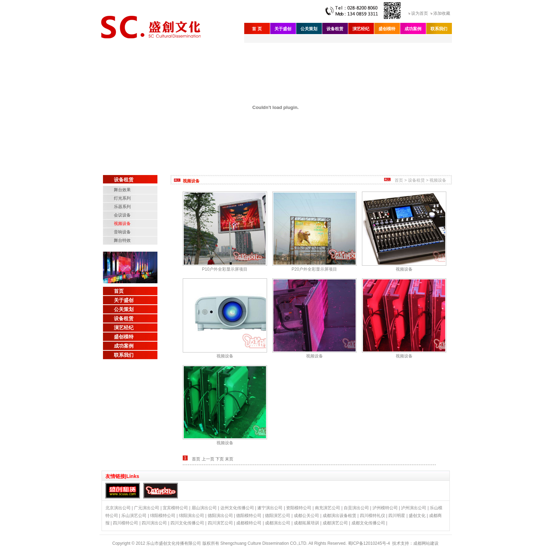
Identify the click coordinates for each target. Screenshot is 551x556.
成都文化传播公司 (368, 523)
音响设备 (122, 231)
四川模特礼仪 (372, 515)
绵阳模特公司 (162, 515)
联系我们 (438, 28)
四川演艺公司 (220, 523)
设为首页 (419, 13)
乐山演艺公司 (134, 515)
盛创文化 (417, 515)
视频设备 (122, 223)
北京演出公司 (118, 507)
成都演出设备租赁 (339, 515)
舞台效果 (122, 189)
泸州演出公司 (413, 507)
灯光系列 (122, 198)
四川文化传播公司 (187, 523)
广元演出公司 (146, 507)
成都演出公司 (277, 523)
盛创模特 (386, 28)
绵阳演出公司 (191, 515)
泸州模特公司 (385, 507)
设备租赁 (334, 28)
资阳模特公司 (298, 507)
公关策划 (308, 28)
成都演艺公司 (335, 523)
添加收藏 (441, 13)
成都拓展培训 (306, 523)
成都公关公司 (306, 515)
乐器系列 (122, 206)
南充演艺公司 (327, 507)
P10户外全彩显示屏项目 (224, 269)
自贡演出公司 (356, 507)
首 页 (256, 28)
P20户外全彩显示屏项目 (314, 269)
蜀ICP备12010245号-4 (369, 543)
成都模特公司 (248, 523)
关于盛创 (282, 28)
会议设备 (122, 215)
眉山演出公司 (204, 507)
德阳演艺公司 (277, 515)
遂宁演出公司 (270, 507)
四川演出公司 (154, 523)
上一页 (208, 459)
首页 (119, 291)
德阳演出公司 (220, 515)
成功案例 (412, 28)
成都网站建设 (426, 543)
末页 (229, 459)
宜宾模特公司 (175, 507)
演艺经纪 (360, 28)
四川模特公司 (125, 523)
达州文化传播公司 (237, 507)
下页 (219, 459)
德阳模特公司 (248, 515)
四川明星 (396, 515)
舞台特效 (122, 240)
